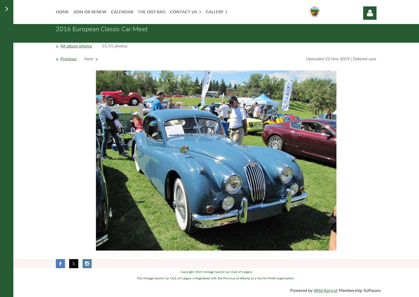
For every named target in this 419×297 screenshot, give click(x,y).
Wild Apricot (326, 290)
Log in (370, 13)
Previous (68, 58)
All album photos (76, 45)
